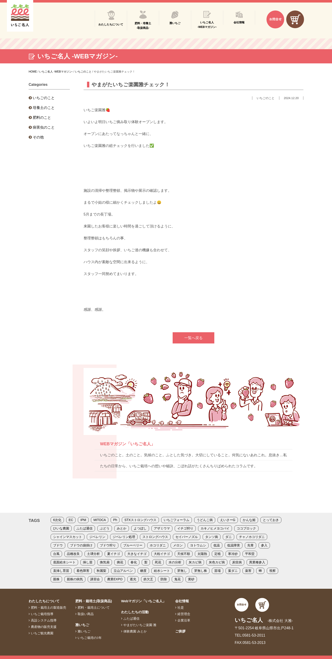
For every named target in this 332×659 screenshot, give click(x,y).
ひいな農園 (61, 528)
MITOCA (99, 520)
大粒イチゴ (162, 554)
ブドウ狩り (108, 545)
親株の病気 (75, 579)
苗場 (217, 571)
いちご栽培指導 (42, 614)
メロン (178, 545)
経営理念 (183, 614)
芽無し (182, 571)
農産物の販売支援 (44, 626)
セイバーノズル (186, 537)
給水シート (162, 571)
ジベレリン (97, 537)
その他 (38, 137)
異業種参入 (257, 562)
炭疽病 (237, 562)
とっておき (271, 520)
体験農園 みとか (135, 631)
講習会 (95, 579)
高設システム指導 (44, 620)
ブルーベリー (132, 545)
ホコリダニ (158, 545)
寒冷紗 (233, 554)
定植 (217, 554)
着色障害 (82, 571)
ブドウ (58, 545)
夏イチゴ (113, 554)
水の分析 (175, 562)
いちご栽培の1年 (90, 637)
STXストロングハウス (140, 520)
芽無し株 (200, 571)
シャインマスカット (67, 537)
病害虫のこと (44, 127)
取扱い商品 (86, 614)
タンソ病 (211, 537)
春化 (134, 562)
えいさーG (227, 520)
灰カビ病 (195, 562)
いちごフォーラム (176, 520)
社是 (180, 607)
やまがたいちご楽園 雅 (139, 625)
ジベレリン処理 (124, 537)
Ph (115, 520)
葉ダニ (233, 571)
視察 (272, 571)
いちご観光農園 (42, 633)
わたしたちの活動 (135, 612)
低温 (216, 545)
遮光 (133, 579)
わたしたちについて (44, 601)
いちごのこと (44, 98)
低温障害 (233, 545)
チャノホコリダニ (252, 537)
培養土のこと (44, 108)
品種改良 (73, 554)
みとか (121, 528)
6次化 (57, 520)
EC (71, 520)
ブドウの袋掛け (81, 545)
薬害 (248, 571)
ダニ (228, 537)
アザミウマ (162, 528)
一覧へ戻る (193, 338)
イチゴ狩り (185, 528)
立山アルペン (123, 571)
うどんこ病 (205, 520)
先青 (250, 545)
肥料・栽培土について (94, 607)
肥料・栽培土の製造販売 (48, 607)
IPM (83, 520)
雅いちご (82, 625)
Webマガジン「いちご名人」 (143, 601)
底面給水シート (64, 562)
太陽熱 (202, 554)
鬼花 (177, 579)
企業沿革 (183, 620)
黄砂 (191, 579)
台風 (56, 554)
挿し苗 (88, 562)
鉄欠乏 (148, 579)
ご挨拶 (180, 631)
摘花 (120, 562)
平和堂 (250, 554)
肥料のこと (42, 117)
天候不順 (183, 554)
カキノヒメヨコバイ (215, 528)
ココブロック (246, 528)
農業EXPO (114, 579)
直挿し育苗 (61, 571)
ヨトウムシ (198, 545)
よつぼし (140, 528)
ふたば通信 (84, 528)
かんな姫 (249, 520)
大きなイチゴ (137, 554)
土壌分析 (93, 554)
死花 (158, 562)
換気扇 (104, 562)
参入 (264, 545)
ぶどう (104, 528)
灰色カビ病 (217, 562)
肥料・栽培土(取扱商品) (93, 601)
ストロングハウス (155, 537)
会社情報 (182, 601)
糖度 (143, 571)
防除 (164, 579)
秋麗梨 (101, 571)
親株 (56, 579)
